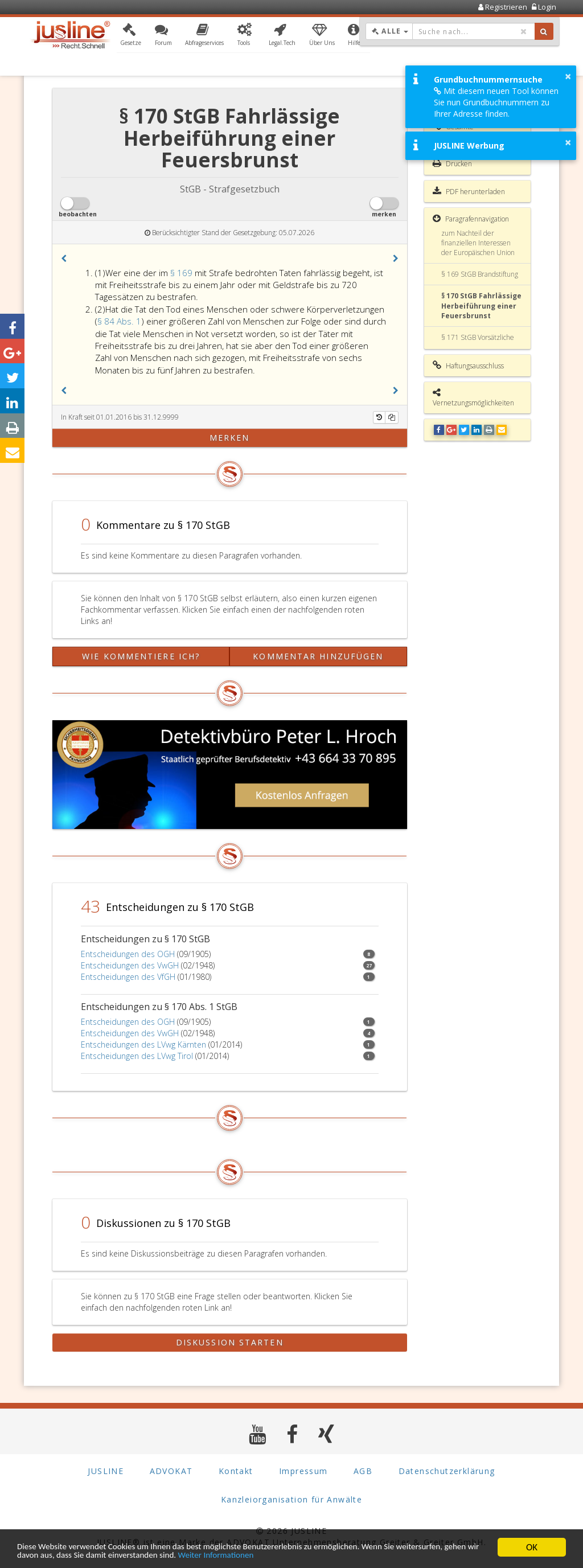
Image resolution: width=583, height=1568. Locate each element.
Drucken (452, 163)
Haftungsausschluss (468, 365)
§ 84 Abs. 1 (119, 321)
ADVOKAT (171, 1471)
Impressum (303, 1471)
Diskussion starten (230, 1342)
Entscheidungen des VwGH (130, 965)
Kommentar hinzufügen (318, 656)
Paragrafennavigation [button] (471, 219)
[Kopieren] (392, 417)
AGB (363, 1471)
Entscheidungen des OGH (128, 954)
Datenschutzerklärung (447, 1471)
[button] (130, 36)
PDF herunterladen (469, 191)
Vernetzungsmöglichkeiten (473, 398)
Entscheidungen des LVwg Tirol (137, 1055)
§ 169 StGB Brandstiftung (479, 274)
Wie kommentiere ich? (141, 656)
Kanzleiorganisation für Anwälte (291, 1499)
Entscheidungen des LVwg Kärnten (143, 1044)
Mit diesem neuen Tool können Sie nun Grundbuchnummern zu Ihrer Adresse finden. (496, 102)
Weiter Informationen (337, 1555)
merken (230, 437)
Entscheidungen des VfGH (128, 976)
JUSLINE (106, 1471)
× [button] (568, 76)
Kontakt (236, 1471)
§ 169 (182, 272)
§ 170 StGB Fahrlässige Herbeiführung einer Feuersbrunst (481, 305)
